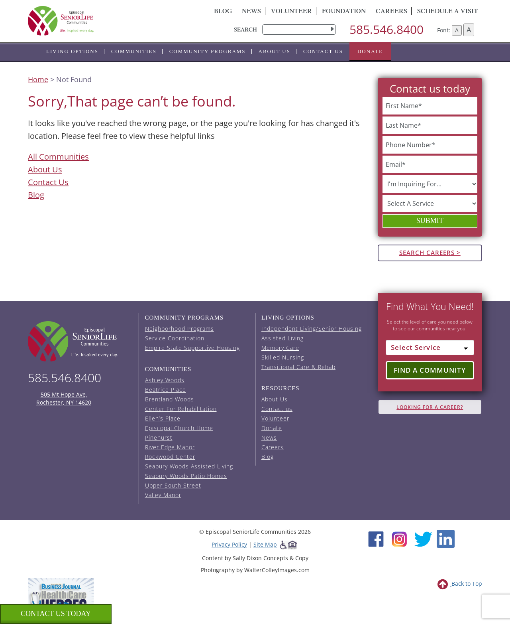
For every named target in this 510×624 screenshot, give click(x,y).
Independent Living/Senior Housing (311, 328)
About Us (274, 51)
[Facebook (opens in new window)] (376, 538)
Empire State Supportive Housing (192, 347)
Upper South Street (173, 485)
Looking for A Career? (429, 407)
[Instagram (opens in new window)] (399, 538)
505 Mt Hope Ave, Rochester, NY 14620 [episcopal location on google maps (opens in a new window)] (63, 398)
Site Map (265, 544)
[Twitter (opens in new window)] (423, 538)
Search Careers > (430, 253)
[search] (299, 29)
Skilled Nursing (282, 357)
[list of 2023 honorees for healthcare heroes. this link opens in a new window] (61, 599)
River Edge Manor (170, 447)
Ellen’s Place (162, 418)
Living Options (72, 51)
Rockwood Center (170, 456)
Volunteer (291, 12)
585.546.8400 (386, 29)
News (251, 12)
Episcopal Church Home (179, 428)
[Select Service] (430, 347)
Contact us (323, 51)
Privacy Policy (229, 544)
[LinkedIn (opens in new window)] (445, 538)
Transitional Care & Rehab (298, 367)
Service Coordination (174, 338)
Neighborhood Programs (179, 328)
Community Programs (207, 51)
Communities (134, 51)
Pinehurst (159, 437)
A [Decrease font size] (457, 30)
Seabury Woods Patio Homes (186, 476)
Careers (391, 12)
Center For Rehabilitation (181, 409)
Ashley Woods (164, 380)
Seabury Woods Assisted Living (189, 466)
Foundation (344, 12)
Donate (370, 51)
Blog (223, 12)
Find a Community (430, 370)
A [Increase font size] (469, 29)
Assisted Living (282, 338)
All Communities (58, 156)
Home (38, 79)
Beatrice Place (165, 389)
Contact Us (48, 182)
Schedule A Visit (447, 12)
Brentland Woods (169, 399)
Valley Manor (163, 495)
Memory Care (280, 347)
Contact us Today (56, 614)
